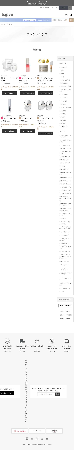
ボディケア (62, 120)
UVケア (61, 117)
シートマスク (63, 98)
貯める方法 (52, 351)
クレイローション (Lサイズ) (65, 152)
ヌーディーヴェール (65, 251)
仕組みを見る (7, 351)
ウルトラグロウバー (10, 118)
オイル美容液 (63, 101)
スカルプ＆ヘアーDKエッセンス (65, 274)
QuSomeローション (65, 148)
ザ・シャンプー (64, 261)
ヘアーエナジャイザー (65, 279)
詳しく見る (22, 351)
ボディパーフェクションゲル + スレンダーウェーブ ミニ (65, 256)
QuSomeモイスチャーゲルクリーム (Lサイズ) (65, 198)
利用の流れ (37, 351)
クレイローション (64, 156)
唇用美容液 (62, 110)
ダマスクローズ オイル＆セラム (65, 222)
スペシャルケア (64, 94)
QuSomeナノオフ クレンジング (65, 136)
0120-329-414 (65, 305)
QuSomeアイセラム (65, 180)
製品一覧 (61, 58)
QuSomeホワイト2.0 (65, 177)
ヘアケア (62, 123)
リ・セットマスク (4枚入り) (65, 214)
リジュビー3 (63, 218)
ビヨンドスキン (64, 243)
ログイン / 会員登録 (44, 7)
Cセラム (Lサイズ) (64, 163)
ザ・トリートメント (65, 265)
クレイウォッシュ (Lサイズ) (65, 141)
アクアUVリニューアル (37, 20)
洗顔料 (61, 70)
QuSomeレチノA (64, 169)
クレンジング (63, 67)
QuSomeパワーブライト (65, 173)
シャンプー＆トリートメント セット (65, 269)
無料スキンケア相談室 (65, 315)
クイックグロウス (64, 288)
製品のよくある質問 (64, 318)
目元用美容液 (63, 83)
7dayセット (62, 291)
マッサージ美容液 (64, 80)
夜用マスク (62, 104)
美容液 (61, 77)
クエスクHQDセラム (65, 193)
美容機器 (62, 114)
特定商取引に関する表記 (26, 370)
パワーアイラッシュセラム (65, 284)
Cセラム (62, 166)
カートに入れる (9, 93)
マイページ (54, 7)
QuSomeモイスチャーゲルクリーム (65, 204)
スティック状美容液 (65, 107)
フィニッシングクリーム (65, 90)
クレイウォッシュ (64, 145)
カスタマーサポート (64, 311)
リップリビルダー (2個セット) (65, 239)
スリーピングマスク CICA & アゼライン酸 (65, 227)
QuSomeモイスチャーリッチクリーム (65, 209)
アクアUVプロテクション (65, 247)
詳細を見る (66, 351)
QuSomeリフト (64, 159)
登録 (57, 394)
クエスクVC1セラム (65, 184)
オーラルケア (63, 126)
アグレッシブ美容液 (65, 86)
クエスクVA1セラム (65, 187)
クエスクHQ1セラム (65, 190)
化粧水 (61, 73)
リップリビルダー (28, 118)
